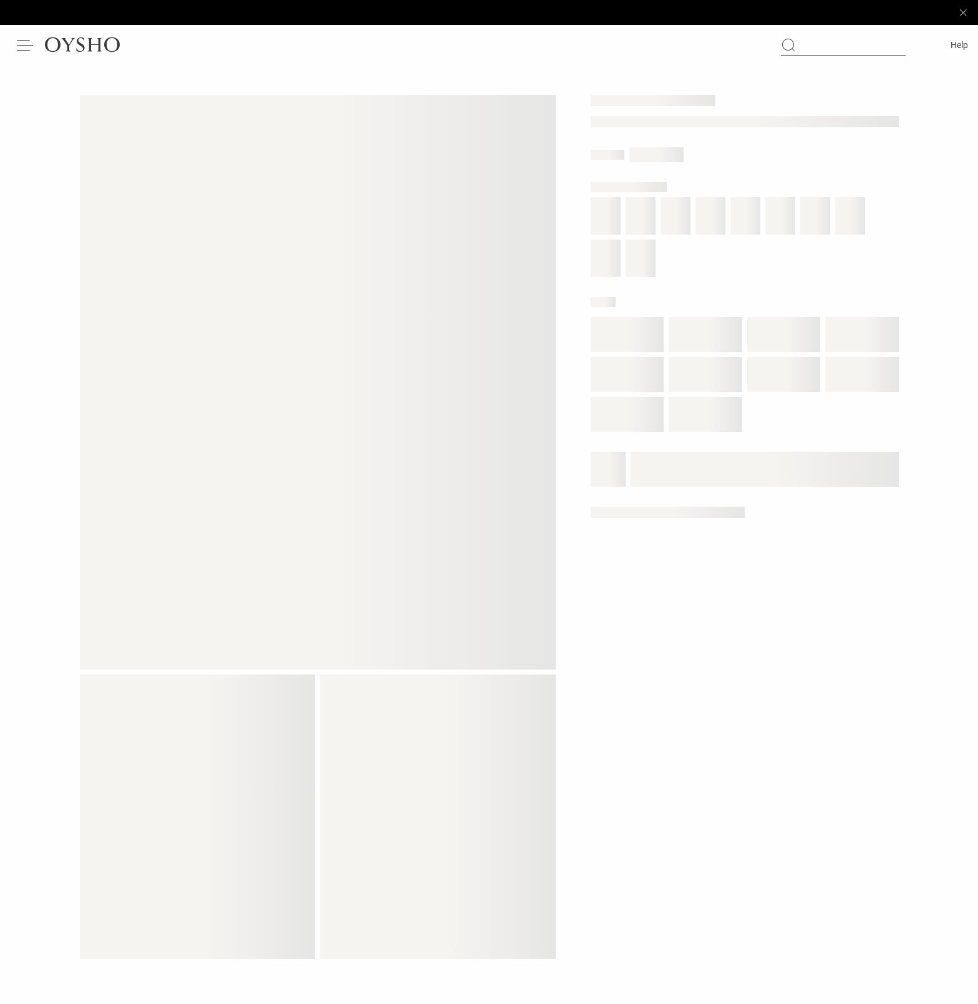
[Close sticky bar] (963, 12)
